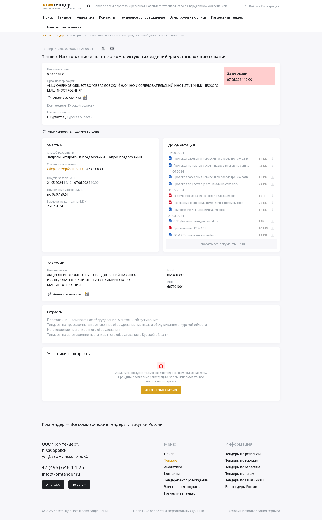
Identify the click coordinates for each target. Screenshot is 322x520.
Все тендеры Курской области (71, 107)
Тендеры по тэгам (239, 475)
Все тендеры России (241, 488)
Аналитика (85, 17)
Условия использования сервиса (254, 512)
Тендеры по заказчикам (244, 481)
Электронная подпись (188, 17)
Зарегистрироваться (161, 391)
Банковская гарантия (64, 27)
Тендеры (65, 17)
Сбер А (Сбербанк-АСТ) (65, 170)
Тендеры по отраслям (242, 468)
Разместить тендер (227, 17)
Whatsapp (53, 486)
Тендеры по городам (242, 462)
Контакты (107, 17)
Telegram (79, 486)
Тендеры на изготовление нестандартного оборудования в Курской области (108, 336)
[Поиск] (88, 6)
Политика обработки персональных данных (168, 512)
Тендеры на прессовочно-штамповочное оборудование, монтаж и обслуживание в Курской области (127, 326)
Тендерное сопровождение (142, 17)
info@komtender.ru (61, 475)
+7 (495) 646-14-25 (63, 469)
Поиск (48, 17)
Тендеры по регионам (243, 455)
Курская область (80, 118)
